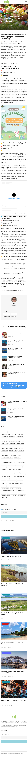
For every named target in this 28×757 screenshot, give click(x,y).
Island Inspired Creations (6, 462)
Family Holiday (21, 448)
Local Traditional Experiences (7, 471)
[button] (26, 2)
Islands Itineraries (20, 464)
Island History (15, 460)
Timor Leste (16, 485)
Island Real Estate (21, 462)
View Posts (14, 305)
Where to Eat (14, 495)
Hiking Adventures (5, 455)
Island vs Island (19, 467)
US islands (14, 492)
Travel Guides (18, 488)
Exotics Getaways (9, 448)
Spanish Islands (4, 483)
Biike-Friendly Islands (13, 441)
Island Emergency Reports (6, 460)
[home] (6, 2)
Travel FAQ (12, 488)
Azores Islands (20, 434)
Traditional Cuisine (5, 488)
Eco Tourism (17, 446)
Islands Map (4, 467)
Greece (16, 450)
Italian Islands (4, 469)
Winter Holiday (4, 497)
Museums (3, 474)
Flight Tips (11, 450)
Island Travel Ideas (11, 467)
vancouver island (21, 492)
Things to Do (10, 485)
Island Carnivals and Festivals (7, 457)
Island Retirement (5, 464)
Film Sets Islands (5, 450)
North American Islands (6, 13)
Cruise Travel (4, 446)
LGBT (13, 469)
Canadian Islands (5, 443)
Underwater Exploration (6, 492)
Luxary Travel (16, 471)
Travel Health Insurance (6, 490)
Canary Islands (12, 443)
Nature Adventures (9, 474)
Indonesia (19, 455)
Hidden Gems (21, 453)
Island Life (14, 462)
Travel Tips (14, 490)
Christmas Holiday (20, 443)
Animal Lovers (4, 434)
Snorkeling (4, 481)
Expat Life (15, 448)
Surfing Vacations (18, 483)
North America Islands (6, 476)
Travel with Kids (7, 316)
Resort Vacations (20, 476)
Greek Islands (21, 450)
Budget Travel (21, 441)
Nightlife (23, 474)
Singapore (20, 478)
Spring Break (13, 316)
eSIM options (23, 446)
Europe (3, 448)
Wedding (8, 495)
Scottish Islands (13, 478)
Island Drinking (17, 457)
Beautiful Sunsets (20, 436)
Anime (9, 434)
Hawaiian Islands (14, 453)
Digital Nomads (11, 446)
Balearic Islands (5, 436)
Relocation (14, 476)
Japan (10, 469)
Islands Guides (12, 464)
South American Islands (11, 481)
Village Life (3, 495)
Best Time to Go (4, 441)
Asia (15, 434)
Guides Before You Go (5, 453)
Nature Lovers (17, 474)
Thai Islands (4, 485)
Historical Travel (13, 455)
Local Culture (18, 469)
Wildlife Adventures (21, 495)
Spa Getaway (20, 481)
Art (12, 434)
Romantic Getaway (5, 478)
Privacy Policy (12, 520)
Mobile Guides (23, 471)
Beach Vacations (12, 436)
